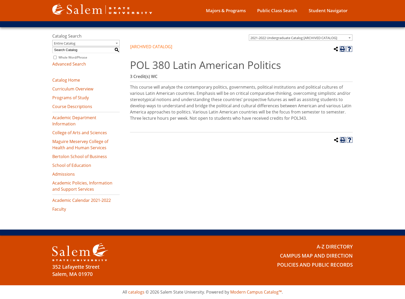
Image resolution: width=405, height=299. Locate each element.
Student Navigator (328, 10)
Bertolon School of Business (79, 156)
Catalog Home (66, 80)
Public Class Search (277, 10)
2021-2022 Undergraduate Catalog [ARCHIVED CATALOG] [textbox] (293, 37)
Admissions (63, 174)
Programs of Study (70, 98)
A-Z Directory (335, 246)
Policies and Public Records (315, 264)
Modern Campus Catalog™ (256, 292)
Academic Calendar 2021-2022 (81, 200)
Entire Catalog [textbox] (64, 43)
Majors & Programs (226, 10)
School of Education (71, 165)
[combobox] (300, 37)
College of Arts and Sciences (79, 133)
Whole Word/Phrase (73, 57)
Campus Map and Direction (316, 255)
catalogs (136, 292)
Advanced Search (69, 64)
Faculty (59, 209)
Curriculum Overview (72, 89)
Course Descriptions (72, 106)
